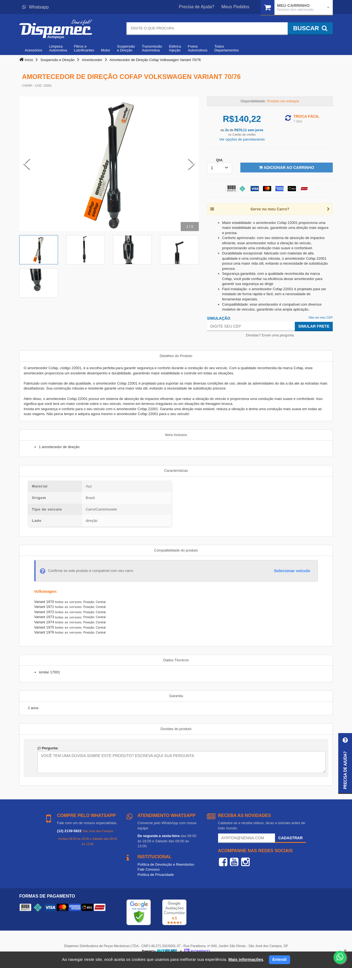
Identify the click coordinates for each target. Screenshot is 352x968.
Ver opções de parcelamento (242, 139)
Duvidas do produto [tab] (176, 729)
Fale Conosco (149, 869)
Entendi (280, 959)
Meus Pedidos (235, 6)
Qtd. (219, 160)
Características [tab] (176, 470)
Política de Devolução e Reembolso (166, 864)
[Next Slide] (191, 164)
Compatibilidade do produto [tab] (176, 550)
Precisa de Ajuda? (197, 6)
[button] (345, 763)
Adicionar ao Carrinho (286, 167)
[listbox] (219, 168)
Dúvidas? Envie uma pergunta (270, 335)
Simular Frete (313, 326)
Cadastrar (290, 838)
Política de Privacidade (156, 875)
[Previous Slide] (26, 164)
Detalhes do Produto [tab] (176, 356)
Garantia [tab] (176, 696)
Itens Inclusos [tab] (176, 435)
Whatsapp (35, 7)
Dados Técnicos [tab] (176, 660)
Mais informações (245, 959)
